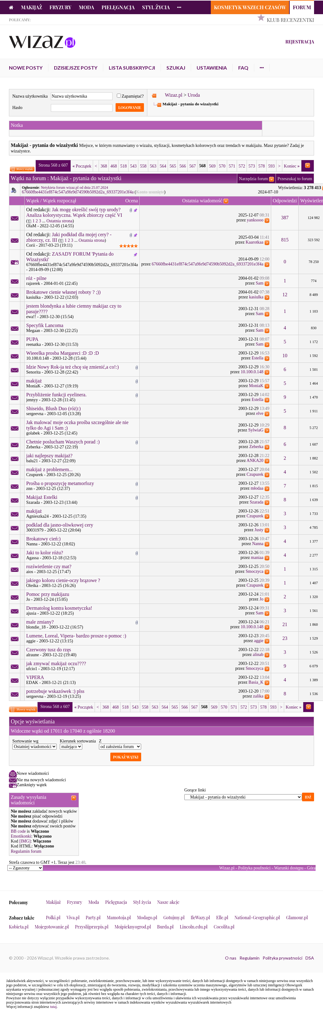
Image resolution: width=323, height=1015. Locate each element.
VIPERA (35, 677)
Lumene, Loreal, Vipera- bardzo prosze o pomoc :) (76, 635)
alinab (258, 654)
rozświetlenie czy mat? (49, 566)
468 (113, 166)
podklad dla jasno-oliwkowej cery (59, 525)
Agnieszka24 (37, 516)
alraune (32, 655)
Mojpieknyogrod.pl (133, 927)
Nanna (32, 544)
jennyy (32, 400)
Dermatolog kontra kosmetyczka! (59, 608)
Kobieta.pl (19, 927)
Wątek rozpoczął (59, 200)
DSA (309, 957)
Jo (28, 599)
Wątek (32, 200)
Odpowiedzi (285, 200)
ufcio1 (31, 668)
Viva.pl (73, 917)
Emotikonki (21, 836)
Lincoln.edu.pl (193, 927)
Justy (259, 530)
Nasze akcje (168, 902)
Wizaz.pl (173, 95)
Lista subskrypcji (132, 68)
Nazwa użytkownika (30, 96)
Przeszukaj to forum (294, 178)
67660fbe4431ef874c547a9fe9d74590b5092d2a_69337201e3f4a (77, 192)
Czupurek (34, 474)
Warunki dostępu (288, 868)
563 (153, 166)
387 (284, 217)
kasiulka (33, 297)
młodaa (257, 488)
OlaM (31, 226)
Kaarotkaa (255, 242)
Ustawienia (212, 68)
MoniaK (33, 386)
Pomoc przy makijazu (47, 594)
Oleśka (32, 585)
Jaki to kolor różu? (44, 552)
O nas (230, 957)
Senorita (33, 372)
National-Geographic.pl (257, 917)
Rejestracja (299, 42)
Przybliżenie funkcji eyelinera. (56, 394)
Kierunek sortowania (78, 741)
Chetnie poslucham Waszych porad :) (63, 441)
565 (173, 166)
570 (222, 166)
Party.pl (93, 917)
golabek (33, 433)
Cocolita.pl (224, 927)
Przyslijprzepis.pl (91, 927)
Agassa (32, 558)
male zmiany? (40, 622)
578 (261, 166)
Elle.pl (222, 917)
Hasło (17, 107)
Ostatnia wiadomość (202, 200)
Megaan (33, 330)
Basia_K (255, 682)
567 (192, 166)
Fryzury (61, 7)
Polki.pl (53, 917)
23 (284, 638)
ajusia (31, 613)
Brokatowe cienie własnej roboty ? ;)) (63, 292)
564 (163, 166)
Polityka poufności (254, 868)
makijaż (34, 380)
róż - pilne (36, 278)
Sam (260, 283)
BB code (18, 831)
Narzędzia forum (253, 178)
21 (284, 624)
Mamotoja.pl (119, 917)
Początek (81, 166)
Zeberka (33, 447)
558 (143, 166)
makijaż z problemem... (49, 469)
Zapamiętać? (130, 96)
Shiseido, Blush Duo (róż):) (53, 408)
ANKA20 (255, 460)
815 (284, 239)
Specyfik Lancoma (44, 325)
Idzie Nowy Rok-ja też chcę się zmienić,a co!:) (72, 367)
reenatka (33, 344)
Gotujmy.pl (174, 917)
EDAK (32, 682)
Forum (302, 7)
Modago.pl (147, 917)
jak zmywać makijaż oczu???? (56, 663)
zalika (258, 696)
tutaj (53, 1007)
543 (133, 166)
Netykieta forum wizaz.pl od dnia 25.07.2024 (74, 187)
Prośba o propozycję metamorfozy (60, 483)
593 (271, 166)
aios (29, 571)
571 (232, 166)
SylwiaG (256, 430)
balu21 (32, 461)
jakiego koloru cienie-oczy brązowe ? (63, 580)
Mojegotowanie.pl (52, 927)
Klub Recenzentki (290, 20)
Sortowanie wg (25, 741)
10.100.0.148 (37, 358)
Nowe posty (26, 68)
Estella (257, 358)
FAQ (243, 68)
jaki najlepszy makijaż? (49, 455)
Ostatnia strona (59, 221)
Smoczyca (255, 571)
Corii (30, 245)
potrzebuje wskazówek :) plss (55, 691)
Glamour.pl (297, 917)
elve (259, 413)
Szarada (33, 502)
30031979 (34, 530)
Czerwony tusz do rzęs (48, 649)
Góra (311, 868)
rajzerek (33, 283)
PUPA (32, 339)
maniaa (257, 557)
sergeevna (34, 413)
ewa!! (31, 316)
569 (212, 166)
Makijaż (31, 7)
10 (284, 355)
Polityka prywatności (282, 957)
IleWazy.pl (200, 917)
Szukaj (175, 68)
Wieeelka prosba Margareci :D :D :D (62, 353)
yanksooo (255, 220)
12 (284, 294)
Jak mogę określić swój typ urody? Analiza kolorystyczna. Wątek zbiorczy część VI (74, 212)
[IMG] (25, 841)
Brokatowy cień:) (43, 538)
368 (103, 166)
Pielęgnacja (117, 7)
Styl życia (156, 7)
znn (29, 488)
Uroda (194, 95)
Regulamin (249, 957)
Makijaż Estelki (41, 497)
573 (251, 166)
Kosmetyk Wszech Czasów (250, 7)
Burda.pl (165, 927)
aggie (30, 641)
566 (182, 166)
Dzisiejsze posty (75, 68)
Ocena (131, 200)
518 (123, 166)
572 (242, 166)
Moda (86, 7)
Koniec (292, 166)
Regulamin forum (26, 851)
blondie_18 (36, 627)
